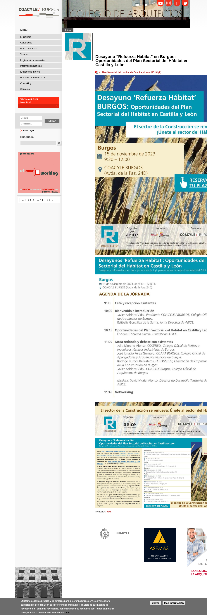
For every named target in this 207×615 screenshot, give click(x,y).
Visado (23, 54)
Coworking (25, 83)
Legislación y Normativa (32, 60)
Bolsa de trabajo (28, 48)
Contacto (25, 89)
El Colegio (25, 37)
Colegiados (26, 42)
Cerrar (155, 604)
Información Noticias (31, 65)
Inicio (68, 30)
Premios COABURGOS (32, 77)
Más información (174, 604)
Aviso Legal (28, 130)
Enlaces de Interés (30, 71)
